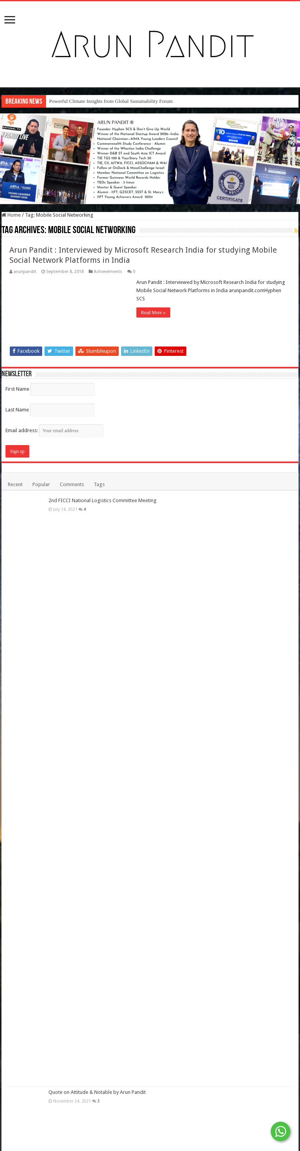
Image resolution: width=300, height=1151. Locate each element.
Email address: (54, 430)
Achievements (108, 271)
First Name (17, 389)
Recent (15, 484)
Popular (41, 484)
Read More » (153, 312)
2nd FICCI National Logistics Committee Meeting (102, 500)
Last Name (17, 410)
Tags (99, 484)
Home (11, 215)
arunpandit (25, 271)
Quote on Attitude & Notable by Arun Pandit (97, 1092)
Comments (72, 484)
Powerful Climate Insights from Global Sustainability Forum (111, 101)
